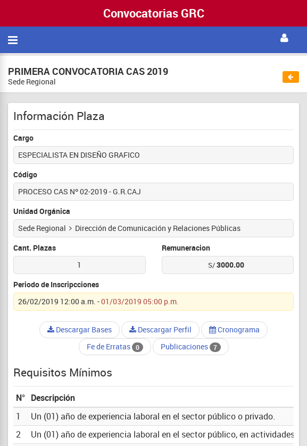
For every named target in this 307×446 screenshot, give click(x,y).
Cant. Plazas (34, 248)
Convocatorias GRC (153, 13)
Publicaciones (191, 346)
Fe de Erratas (115, 346)
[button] (284, 38)
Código (25, 174)
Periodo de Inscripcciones (56, 284)
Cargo (23, 138)
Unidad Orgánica (41, 211)
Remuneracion (186, 248)
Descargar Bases (79, 329)
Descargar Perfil (160, 329)
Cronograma (234, 329)
